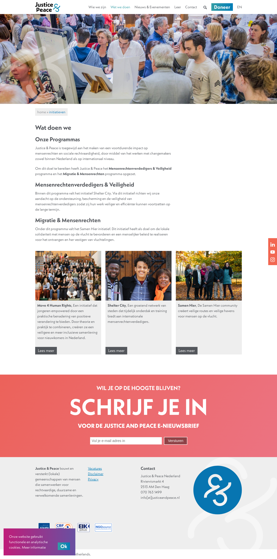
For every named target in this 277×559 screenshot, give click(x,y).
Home (41, 112)
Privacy (93, 479)
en (239, 7)
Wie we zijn (97, 7)
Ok (63, 546)
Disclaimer (95, 473)
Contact (191, 7)
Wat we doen (120, 7)
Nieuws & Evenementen (152, 7)
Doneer (222, 7)
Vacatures (95, 468)
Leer (177, 7)
